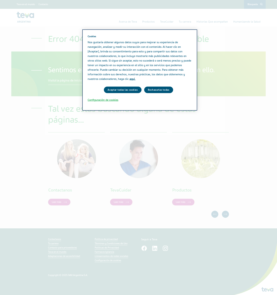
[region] (139, 70)
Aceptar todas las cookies (123, 89)
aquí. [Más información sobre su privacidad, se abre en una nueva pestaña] (132, 79)
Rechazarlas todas (158, 89)
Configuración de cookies (103, 100)
